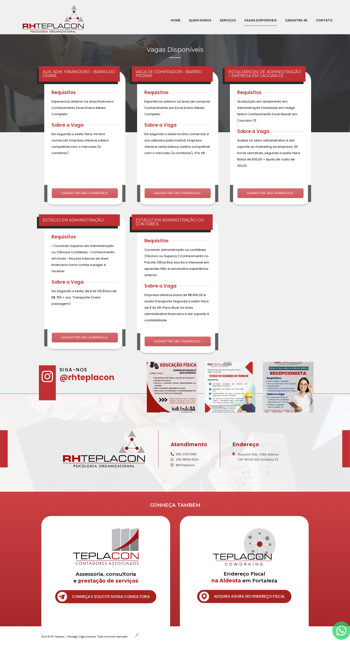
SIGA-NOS (74, 370)
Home (175, 20)
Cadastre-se (296, 20)
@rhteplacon (87, 377)
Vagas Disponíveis (260, 20)
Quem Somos (200, 20)
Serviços (228, 20)
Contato (324, 20)
